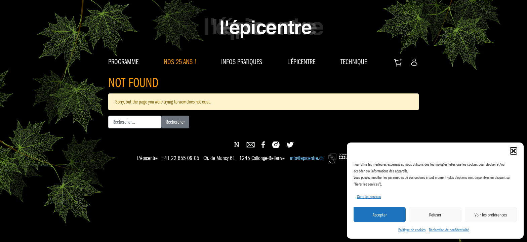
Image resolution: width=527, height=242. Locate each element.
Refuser (435, 215)
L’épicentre (301, 61)
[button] (513, 151)
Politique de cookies (411, 229)
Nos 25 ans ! (180, 61)
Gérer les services (369, 196)
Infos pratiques (241, 61)
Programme (123, 61)
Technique (353, 61)
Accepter (380, 215)
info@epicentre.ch (307, 158)
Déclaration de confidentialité (449, 229)
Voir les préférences (491, 215)
